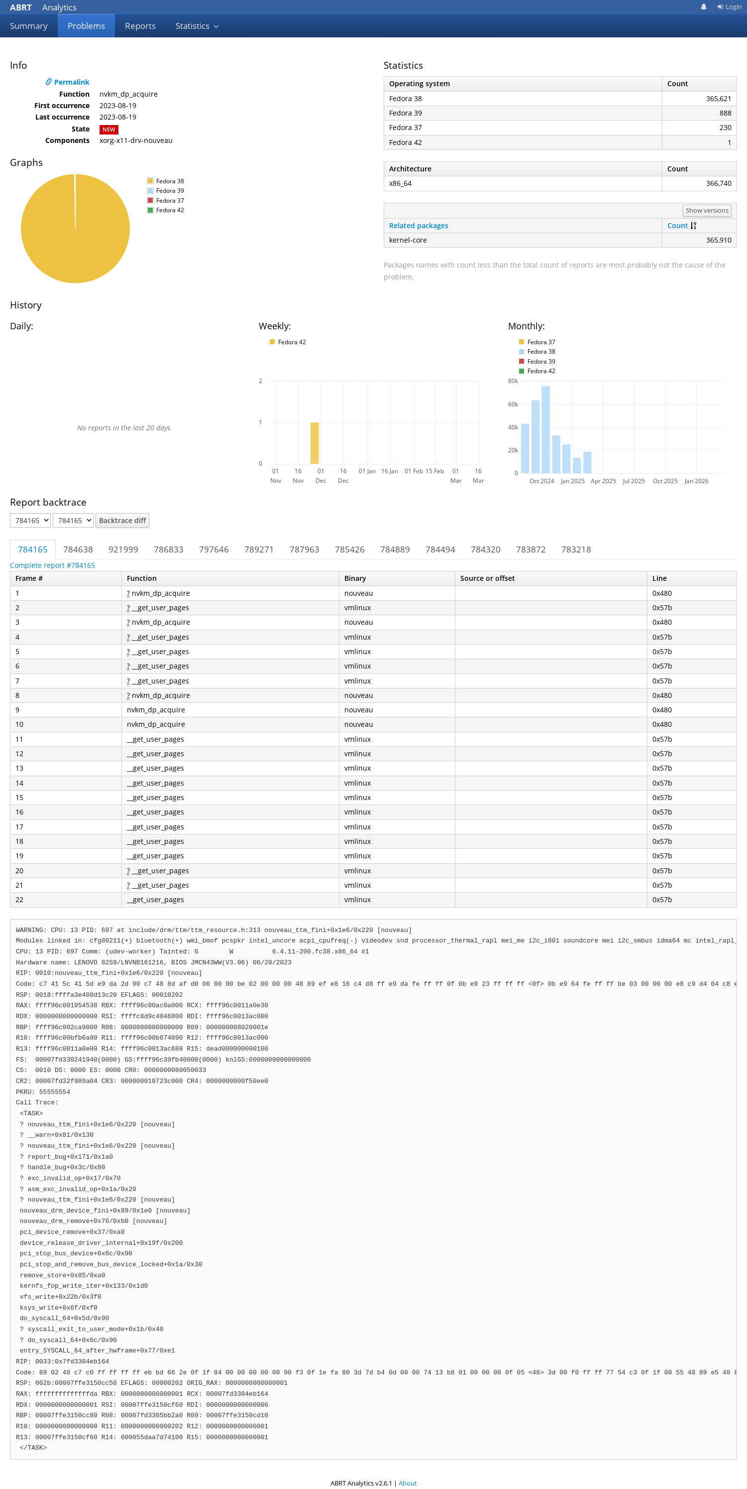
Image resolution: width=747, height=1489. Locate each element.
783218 (576, 549)
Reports (140, 25)
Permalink (67, 82)
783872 (531, 549)
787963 (305, 549)
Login (729, 6)
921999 (123, 549)
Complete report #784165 (52, 565)
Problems (86, 25)
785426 (350, 549)
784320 (486, 549)
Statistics (197, 25)
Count (677, 225)
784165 (33, 549)
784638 (78, 549)
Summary (29, 25)
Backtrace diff (122, 520)
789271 (259, 549)
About (408, 1483)
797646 (214, 549)
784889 (395, 549)
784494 (440, 549)
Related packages (418, 225)
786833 (169, 549)
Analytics (43, 7)
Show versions (707, 210)
